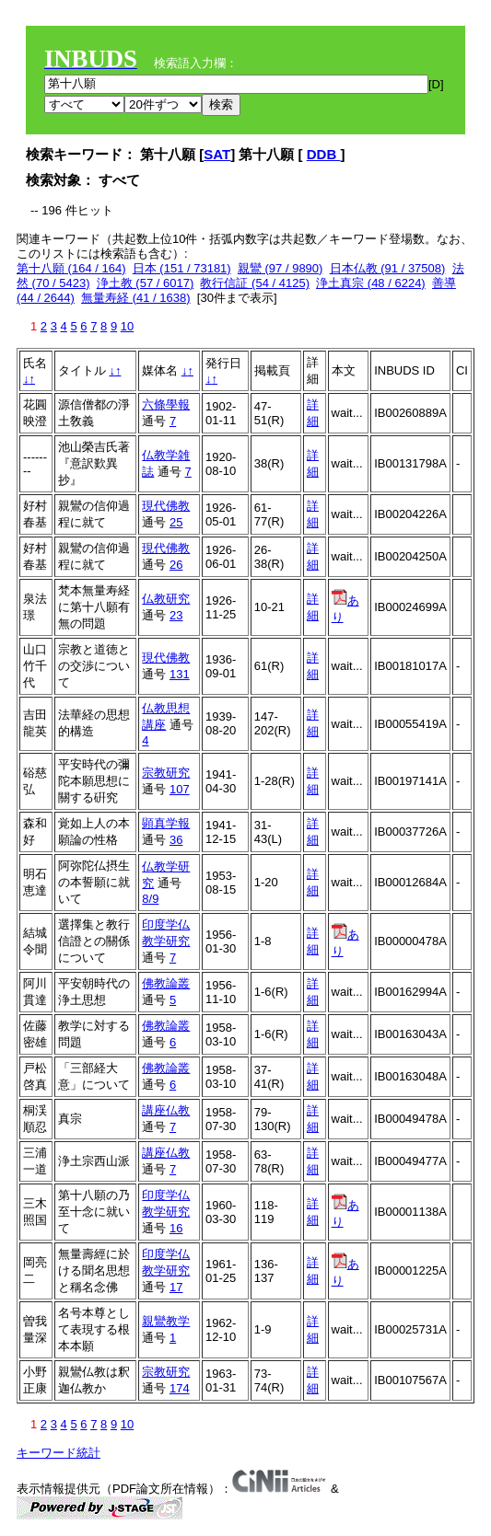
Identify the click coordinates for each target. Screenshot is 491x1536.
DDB (324, 154)
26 (176, 565)
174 (180, 1388)
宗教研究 (166, 773)
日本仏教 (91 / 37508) (388, 268)
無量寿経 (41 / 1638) (136, 298)
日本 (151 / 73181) (182, 268)
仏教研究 (166, 599)
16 (176, 1228)
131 (180, 674)
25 (176, 522)
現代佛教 (166, 506)
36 (176, 840)
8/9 (150, 899)
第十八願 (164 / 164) (71, 268)
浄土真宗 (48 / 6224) (371, 283)
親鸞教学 (166, 1321)
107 (180, 789)
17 (176, 1287)
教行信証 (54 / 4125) (255, 283)
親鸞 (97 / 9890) (280, 268)
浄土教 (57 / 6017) (145, 283)
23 (176, 615)
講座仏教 (166, 1110)
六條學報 (166, 404)
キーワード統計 (58, 1453)
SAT (217, 154)
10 (127, 326)
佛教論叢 (166, 983)
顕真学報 (166, 823)
